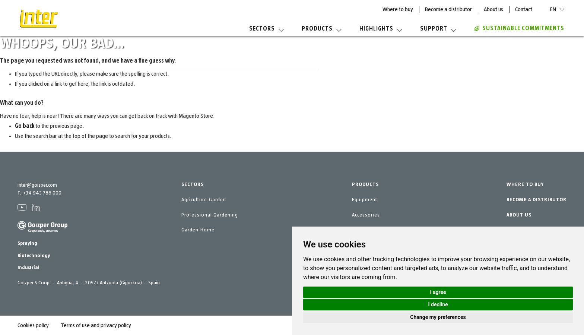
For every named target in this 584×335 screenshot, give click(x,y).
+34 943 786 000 (42, 193)
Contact (523, 9)
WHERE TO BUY (525, 184)
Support (438, 29)
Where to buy (398, 9)
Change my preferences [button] (438, 317)
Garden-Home (198, 230)
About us (493, 9)
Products (322, 29)
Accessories (366, 215)
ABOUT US (519, 215)
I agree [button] (438, 292)
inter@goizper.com (37, 185)
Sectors (266, 29)
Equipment (364, 199)
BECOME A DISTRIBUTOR (536, 199)
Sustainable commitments (519, 28)
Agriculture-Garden (203, 199)
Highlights (380, 29)
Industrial (28, 267)
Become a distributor (448, 9)
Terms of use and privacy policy (96, 325)
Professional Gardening (209, 215)
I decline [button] (438, 304)
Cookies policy (33, 325)
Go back (24, 126)
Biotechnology (34, 255)
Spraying (27, 243)
